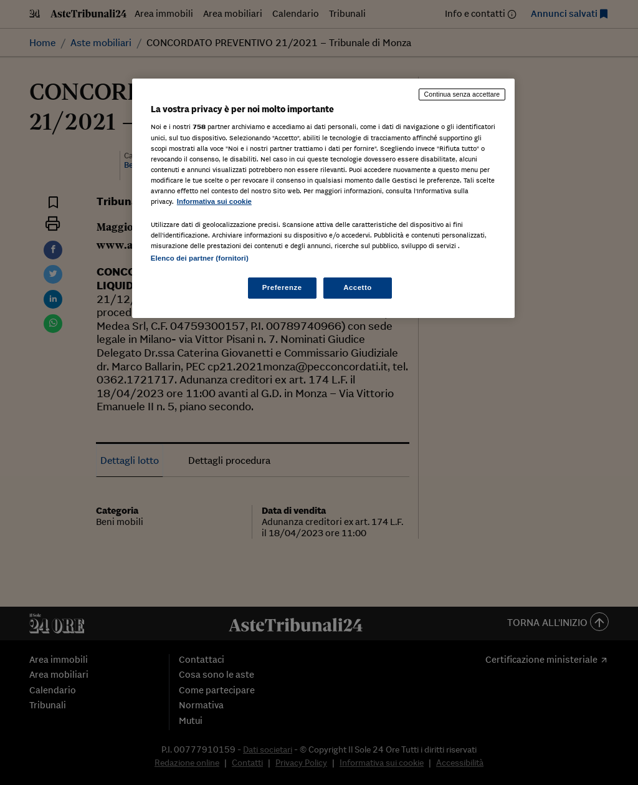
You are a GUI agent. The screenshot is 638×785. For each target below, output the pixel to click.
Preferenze (282, 287)
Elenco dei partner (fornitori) (200, 258)
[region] (323, 198)
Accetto (357, 287)
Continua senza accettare (462, 94)
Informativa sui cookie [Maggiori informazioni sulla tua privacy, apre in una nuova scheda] (214, 201)
